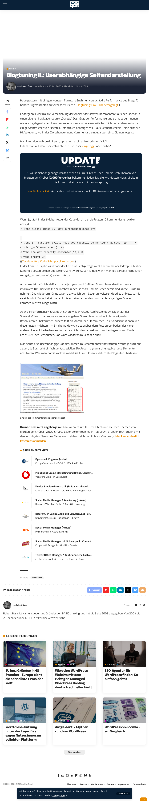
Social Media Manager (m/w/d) (53, 527)
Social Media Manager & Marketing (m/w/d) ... (62, 500)
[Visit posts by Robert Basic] (11, 86)
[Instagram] (139, 605)
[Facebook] (131, 605)
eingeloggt (88, 146)
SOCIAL (123, 665)
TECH (21, 665)
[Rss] (144, 605)
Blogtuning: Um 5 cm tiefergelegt (97, 105)
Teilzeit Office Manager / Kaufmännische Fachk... (63, 555)
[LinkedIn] (72, 776)
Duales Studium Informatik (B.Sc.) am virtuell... (62, 486)
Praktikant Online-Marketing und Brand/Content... (64, 473)
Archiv (12, 69)
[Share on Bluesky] (7, 150)
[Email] (142, 590)
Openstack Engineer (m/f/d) (51, 459)
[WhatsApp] (81, 776)
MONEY (11, 665)
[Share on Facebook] (7, 112)
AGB (112, 208)
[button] (123, 793)
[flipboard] (76, 776)
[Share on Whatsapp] (7, 127)
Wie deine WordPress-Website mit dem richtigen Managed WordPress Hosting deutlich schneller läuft (73, 680)
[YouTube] (135, 605)
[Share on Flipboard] (7, 119)
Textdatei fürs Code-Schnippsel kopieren (47, 261)
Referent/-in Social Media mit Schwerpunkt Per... (63, 514)
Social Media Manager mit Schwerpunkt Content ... (64, 541)
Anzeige (61, 665)
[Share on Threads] (7, 142)
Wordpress (37, 578)
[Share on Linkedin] (7, 135)
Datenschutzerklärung (84, 208)
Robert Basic (27, 86)
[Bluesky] (85, 776)
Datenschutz (59, 795)
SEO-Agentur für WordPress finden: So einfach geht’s (121, 675)
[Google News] (62, 776)
